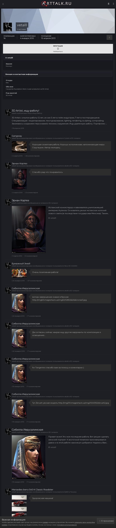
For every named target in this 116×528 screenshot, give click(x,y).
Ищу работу (37, 113)
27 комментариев (34, 281)
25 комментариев (32, 156)
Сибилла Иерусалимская (26, 288)
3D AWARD (73, 266)
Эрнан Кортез (19, 163)
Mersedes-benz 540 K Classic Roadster (32, 489)
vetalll (14, 113)
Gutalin (67, 138)
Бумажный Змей (21, 263)
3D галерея (75, 138)
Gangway (17, 136)
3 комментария (31, 192)
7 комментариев (34, 316)
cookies (45, 522)
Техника (73, 492)
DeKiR (66, 492)
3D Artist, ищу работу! (25, 110)
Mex (65, 266)
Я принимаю (107, 521)
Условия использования (67, 525)
